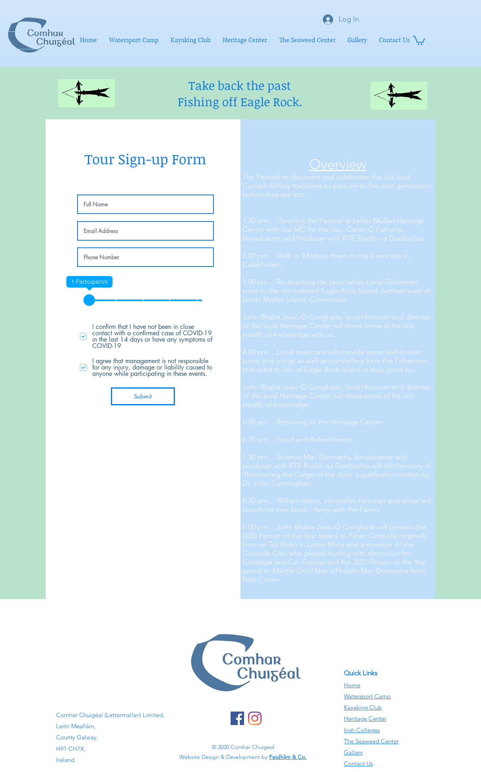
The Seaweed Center (371, 741)
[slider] (89, 300)
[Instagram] (255, 718)
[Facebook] (237, 718)
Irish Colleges (362, 730)
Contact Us (358, 763)
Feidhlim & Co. (287, 756)
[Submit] (143, 396)
